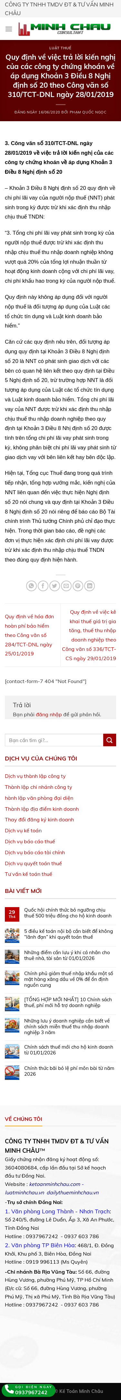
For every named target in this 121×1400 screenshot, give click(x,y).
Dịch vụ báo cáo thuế (30, 841)
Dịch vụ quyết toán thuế (33, 863)
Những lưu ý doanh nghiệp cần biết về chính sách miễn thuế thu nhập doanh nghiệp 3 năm (67, 1026)
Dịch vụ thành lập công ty (35, 776)
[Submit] (109, 740)
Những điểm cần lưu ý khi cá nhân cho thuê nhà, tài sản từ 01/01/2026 (67, 955)
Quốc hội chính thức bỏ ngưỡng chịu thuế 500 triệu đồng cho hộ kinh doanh (68, 913)
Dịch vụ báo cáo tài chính (35, 852)
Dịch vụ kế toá (22, 830)
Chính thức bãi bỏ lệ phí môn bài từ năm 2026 (69, 1071)
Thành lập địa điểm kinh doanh (42, 809)
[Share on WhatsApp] (31, 586)
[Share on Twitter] (54, 586)
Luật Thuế (60, 48)
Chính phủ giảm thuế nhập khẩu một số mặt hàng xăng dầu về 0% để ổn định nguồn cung (68, 979)
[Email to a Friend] (66, 586)
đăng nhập (49, 714)
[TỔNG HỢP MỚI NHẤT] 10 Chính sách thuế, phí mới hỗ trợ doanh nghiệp (68, 1002)
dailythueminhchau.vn (72, 1192)
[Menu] (9, 29)
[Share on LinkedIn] (89, 586)
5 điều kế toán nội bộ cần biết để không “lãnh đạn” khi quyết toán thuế (68, 934)
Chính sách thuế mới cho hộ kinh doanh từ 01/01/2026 (68, 1050)
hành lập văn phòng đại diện (39, 798)
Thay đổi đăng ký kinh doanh (39, 819)
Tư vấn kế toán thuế (28, 874)
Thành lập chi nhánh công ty (38, 787)
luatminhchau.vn (24, 1192)
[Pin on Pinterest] (78, 586)
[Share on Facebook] (43, 586)
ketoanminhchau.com (54, 1184)
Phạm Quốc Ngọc (88, 112)
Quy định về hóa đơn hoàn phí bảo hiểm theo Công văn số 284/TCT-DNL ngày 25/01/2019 (29, 635)
